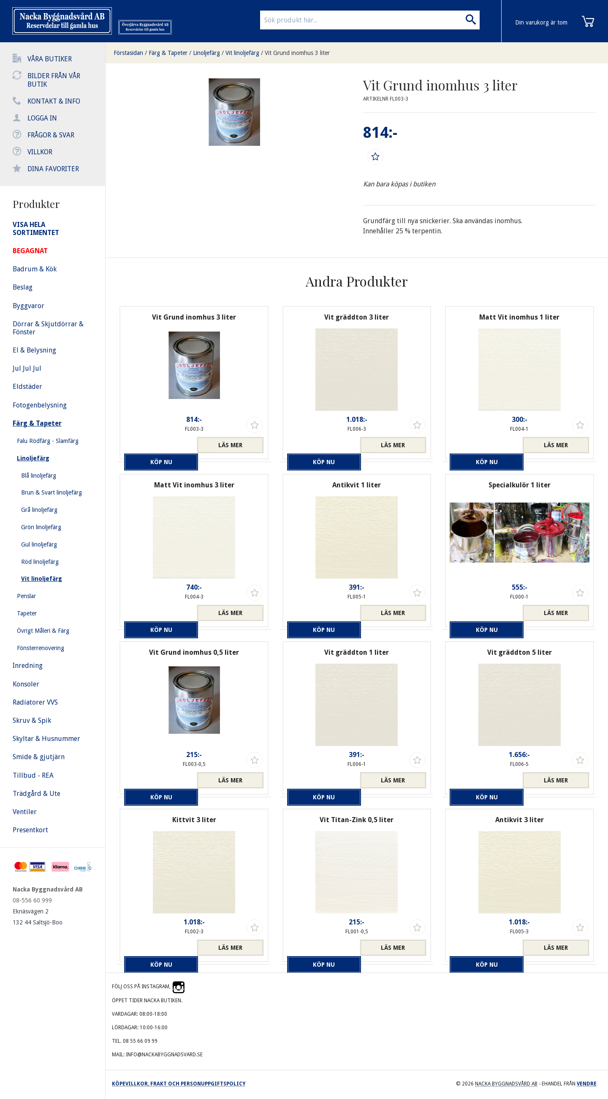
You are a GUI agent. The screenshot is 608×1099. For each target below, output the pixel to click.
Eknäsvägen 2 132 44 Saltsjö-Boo (37, 917)
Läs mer (230, 445)
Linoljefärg (206, 52)
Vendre (587, 1084)
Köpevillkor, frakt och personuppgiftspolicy (178, 1084)
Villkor (39, 152)
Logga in (42, 118)
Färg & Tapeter (168, 52)
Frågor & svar (50, 135)
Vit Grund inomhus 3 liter (297, 52)
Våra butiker (49, 59)
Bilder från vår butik (53, 80)
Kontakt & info (53, 101)
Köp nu (158, 445)
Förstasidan (128, 52)
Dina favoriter (53, 169)
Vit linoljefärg (242, 52)
